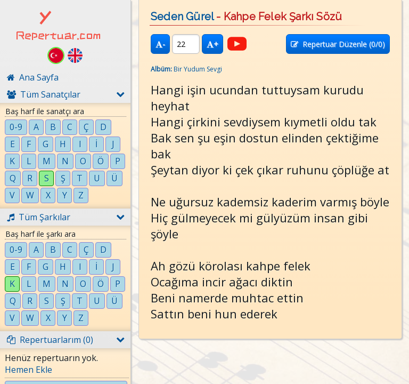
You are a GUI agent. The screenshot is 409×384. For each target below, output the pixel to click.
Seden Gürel (182, 16)
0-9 (16, 127)
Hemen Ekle (28, 369)
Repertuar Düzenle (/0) (338, 44)
